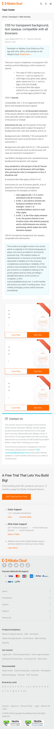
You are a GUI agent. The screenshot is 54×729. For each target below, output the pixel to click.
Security (5, 643)
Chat (10, 517)
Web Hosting (40, 638)
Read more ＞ (26, 54)
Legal (36, 706)
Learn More (16, 335)
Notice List (45, 706)
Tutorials (21, 675)
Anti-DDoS (34, 634)
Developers (45, 670)
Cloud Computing (21, 670)
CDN (26, 634)
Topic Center (7, 670)
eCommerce (28, 638)
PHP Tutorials (32, 675)
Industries (35, 670)
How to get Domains (40, 654)
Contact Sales (25, 517)
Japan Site (6, 654)
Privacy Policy (26, 706)
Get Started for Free (16, 496)
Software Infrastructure (12, 659)
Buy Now (38, 335)
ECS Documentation (21, 654)
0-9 (24, 691)
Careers (5, 706)
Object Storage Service (12, 638)
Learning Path (30, 659)
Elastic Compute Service (12, 634)
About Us (15, 706)
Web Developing (9, 675)
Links (4, 709)
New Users (42, 659)
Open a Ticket (13, 534)
